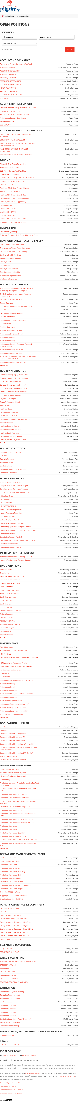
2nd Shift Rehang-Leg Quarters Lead (14, 375)
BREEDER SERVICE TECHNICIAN (12, 576)
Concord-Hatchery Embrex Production (14, 392)
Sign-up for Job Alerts (28, 1055)
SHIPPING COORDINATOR (10, 892)
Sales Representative (8, 975)
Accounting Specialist (8, 74)
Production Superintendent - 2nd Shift (14, 798)
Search (69, 50)
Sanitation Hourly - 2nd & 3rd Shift (13, 469)
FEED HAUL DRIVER (7, 621)
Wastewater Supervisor (9, 279)
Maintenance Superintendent (11, 701)
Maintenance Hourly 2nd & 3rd (11, 350)
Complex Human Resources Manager (14, 486)
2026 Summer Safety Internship (12, 245)
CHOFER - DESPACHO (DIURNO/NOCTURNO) (17, 178)
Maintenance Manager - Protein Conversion (16, 694)
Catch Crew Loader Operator (11, 381)
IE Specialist (4, 673)
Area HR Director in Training (10, 482)
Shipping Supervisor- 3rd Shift (11, 899)
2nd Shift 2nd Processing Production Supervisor (18, 108)
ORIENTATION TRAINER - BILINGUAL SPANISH (17, 540)
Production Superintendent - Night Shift (15, 807)
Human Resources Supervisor (11, 513)
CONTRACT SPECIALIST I (9, 1045)
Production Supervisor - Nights (11, 882)
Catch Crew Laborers (8, 597)
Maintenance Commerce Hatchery (12, 330)
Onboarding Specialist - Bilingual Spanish (15, 527)
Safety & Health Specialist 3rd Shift (13, 760)
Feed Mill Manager (7, 628)
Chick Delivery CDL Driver (9, 174)
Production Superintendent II (11, 810)
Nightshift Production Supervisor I (13, 776)
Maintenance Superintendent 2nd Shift (14, 704)
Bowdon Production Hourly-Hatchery (14, 378)
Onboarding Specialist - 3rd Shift (12, 523)
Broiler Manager (6, 587)
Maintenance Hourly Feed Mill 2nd (13, 362)
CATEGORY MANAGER (8, 965)
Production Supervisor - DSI (10, 875)
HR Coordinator (6, 499)
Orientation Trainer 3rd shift (11, 547)
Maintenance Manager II (9, 697)
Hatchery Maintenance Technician (13, 320)
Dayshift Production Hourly (10, 402)
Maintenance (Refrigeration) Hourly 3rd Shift (17, 680)
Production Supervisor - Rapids (11, 889)
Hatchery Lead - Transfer (9, 433)
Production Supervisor (8, 826)
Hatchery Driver (6, 205)
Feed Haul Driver (6, 617)
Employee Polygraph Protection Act (10, 1083)
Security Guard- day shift (9, 268)
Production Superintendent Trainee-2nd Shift (17, 822)
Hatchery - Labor (6, 409)
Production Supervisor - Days (11, 868)
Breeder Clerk (5, 573)
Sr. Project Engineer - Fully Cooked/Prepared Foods (19, 235)
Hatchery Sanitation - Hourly (10, 452)
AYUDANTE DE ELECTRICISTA (11, 300)
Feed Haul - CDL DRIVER (9, 185)
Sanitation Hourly (6, 466)
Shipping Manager (7, 1035)
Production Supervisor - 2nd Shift (12, 833)
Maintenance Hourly (7, 337)
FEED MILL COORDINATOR (10, 624)
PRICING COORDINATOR (9, 91)
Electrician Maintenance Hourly (11, 313)
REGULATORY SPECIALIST (9, 952)
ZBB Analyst (4, 98)
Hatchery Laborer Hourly (9, 426)
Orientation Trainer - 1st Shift (11, 537)
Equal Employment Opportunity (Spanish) (11, 1093)
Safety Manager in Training (10, 258)
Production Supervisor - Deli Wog (12, 871)
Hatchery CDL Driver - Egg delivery (13, 202)
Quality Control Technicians (10, 939)
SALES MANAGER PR (7, 972)
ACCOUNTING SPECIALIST (10, 71)
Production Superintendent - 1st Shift (14, 794)
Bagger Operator (6, 303)
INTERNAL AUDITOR (8, 88)
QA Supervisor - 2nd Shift (9, 908)
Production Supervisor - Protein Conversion (16, 885)
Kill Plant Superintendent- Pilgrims (13, 773)
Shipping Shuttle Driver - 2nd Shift (13, 222)
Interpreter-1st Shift (7, 516)
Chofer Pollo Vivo (6, 607)
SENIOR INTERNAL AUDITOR (11, 95)
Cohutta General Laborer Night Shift (14, 388)
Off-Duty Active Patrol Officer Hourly (13, 251)
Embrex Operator (6, 614)
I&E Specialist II (5, 323)
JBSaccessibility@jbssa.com (33, 1073)
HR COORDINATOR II (8, 506)
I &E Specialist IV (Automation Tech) (13, 663)
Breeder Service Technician (10, 580)
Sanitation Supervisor (8, 1002)
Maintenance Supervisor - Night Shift (14, 711)
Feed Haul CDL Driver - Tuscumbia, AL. (14, 188)
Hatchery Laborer (6, 423)
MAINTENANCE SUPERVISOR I (11, 714)
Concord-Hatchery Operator (10, 395)
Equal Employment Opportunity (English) (11, 1089)
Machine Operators (7, 327)
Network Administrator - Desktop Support (16, 557)
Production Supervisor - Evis (10, 878)
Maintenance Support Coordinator (13, 118)
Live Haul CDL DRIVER (8, 212)
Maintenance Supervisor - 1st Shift (13, 707)
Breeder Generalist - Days (9, 167)
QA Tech (3, 912)
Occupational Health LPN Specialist (13, 734)
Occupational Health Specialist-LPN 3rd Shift (16, 753)
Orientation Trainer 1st (9, 544)
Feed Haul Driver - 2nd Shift (10, 191)
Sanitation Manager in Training (12, 992)
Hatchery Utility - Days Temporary (13, 440)
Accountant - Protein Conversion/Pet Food (16, 64)
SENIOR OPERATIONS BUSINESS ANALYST (16, 155)
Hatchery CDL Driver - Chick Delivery (13, 195)
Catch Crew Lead (6, 600)
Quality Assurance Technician (11, 915)
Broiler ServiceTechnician (9, 593)
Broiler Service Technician (9, 590)
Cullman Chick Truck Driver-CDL (12, 181)
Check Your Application (8, 1055)
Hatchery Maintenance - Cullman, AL (13, 650)
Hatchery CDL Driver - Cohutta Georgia (14, 198)
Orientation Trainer (7, 533)
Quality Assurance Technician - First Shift (15, 922)
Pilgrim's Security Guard (9, 756)
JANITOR (3, 455)
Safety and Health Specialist (10, 255)
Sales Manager (5, 968)
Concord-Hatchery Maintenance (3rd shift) (16, 306)
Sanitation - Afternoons (9, 462)
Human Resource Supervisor (11, 510)
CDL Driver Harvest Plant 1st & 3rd (13, 171)
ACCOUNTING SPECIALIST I (10, 81)
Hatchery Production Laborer (11, 436)
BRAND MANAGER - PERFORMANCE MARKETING (18, 961)
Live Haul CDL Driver (8, 209)
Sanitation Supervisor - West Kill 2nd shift (15, 1019)
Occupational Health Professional (12, 740)
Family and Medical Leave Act (8, 1086)
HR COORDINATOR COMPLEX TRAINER (14, 114)
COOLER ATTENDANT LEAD (10, 111)
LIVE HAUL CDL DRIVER (9, 215)
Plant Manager (5, 780)
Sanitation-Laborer (7, 121)
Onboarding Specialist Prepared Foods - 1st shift (18, 530)
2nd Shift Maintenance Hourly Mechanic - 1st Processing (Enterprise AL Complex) (17, 289)
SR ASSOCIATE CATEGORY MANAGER (14, 982)
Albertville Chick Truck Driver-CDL (13, 164)
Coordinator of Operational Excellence (14, 492)
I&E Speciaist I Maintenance (10, 670)
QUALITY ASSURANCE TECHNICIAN (13, 919)
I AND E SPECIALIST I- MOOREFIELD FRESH (16, 666)
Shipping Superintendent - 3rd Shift (13, 895)
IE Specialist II (5, 677)
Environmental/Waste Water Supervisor (15, 248)
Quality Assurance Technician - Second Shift (16, 929)
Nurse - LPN (4, 730)
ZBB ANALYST (5, 125)
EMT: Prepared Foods (8, 727)
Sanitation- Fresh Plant (8, 473)
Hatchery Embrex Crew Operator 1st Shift (15, 419)
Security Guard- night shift (10, 272)
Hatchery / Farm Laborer (9, 412)
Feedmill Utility (5, 405)
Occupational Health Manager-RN (12, 737)
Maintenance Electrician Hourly (11, 334)
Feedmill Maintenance (8, 317)
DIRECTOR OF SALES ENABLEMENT (13, 140)
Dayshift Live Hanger (8, 399)
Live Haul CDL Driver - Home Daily (13, 219)
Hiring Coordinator (7, 496)
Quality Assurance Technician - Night (14, 925)
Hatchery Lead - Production (10, 429)
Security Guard (5, 262)
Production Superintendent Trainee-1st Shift (17, 819)
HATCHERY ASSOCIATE (8, 416)
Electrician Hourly (6, 647)
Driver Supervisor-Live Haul (10, 611)
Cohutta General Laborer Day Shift (13, 385)
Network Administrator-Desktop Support (15, 560)
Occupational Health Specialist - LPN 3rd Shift (17, 744)
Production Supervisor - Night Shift (13, 836)
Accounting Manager (8, 67)
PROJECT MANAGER (7, 949)
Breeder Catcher (6, 570)
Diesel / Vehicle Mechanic (9, 310)
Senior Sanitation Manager (10, 1022)
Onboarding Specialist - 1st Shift (12, 520)
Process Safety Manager (9, 232)
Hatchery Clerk (5, 631)
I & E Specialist (5, 654)
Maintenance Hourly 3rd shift (11, 353)
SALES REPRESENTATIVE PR (10, 979)
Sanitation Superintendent (10, 995)
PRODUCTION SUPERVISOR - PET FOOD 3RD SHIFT (19, 840)
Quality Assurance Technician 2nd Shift (14, 932)
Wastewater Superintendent (10, 275)
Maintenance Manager (8, 690)
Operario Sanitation (7, 459)
